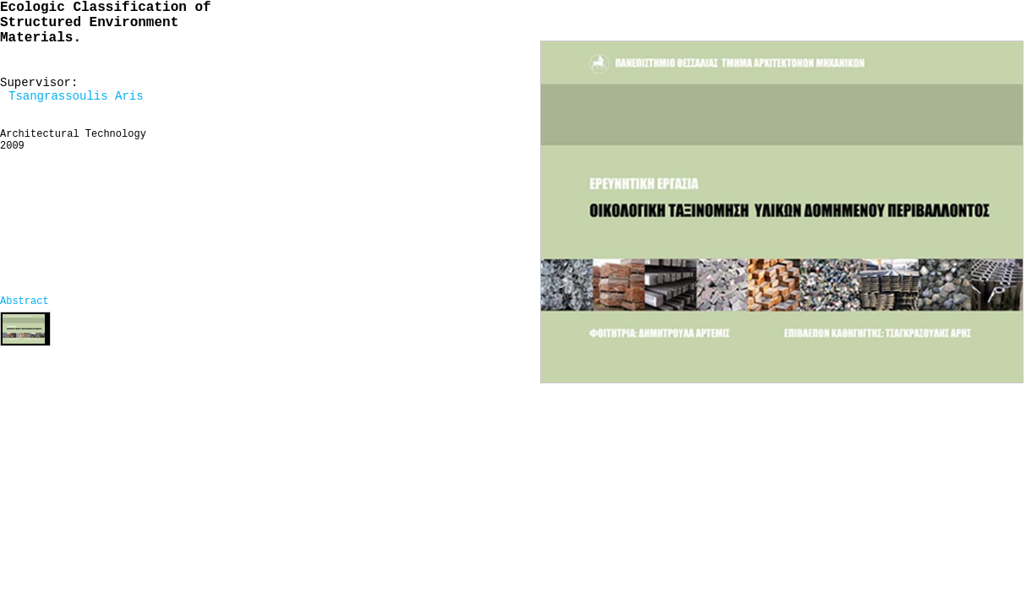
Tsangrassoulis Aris (76, 96)
